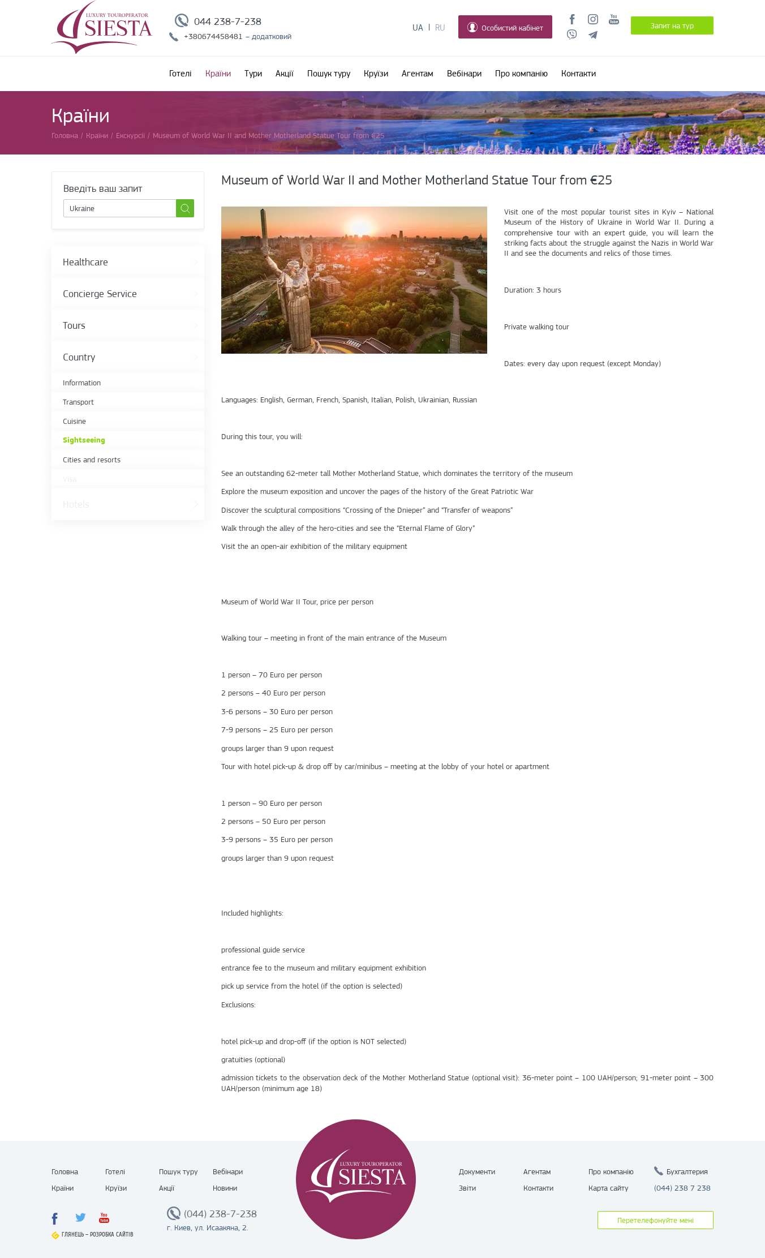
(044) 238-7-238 (220, 1214)
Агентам (417, 73)
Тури (253, 73)
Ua (417, 28)
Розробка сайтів (112, 1234)
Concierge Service (100, 293)
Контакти (578, 73)
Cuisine (74, 421)
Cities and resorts (92, 459)
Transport (78, 401)
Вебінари (464, 73)
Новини (225, 1187)
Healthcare (85, 262)
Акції (285, 73)
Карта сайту (608, 1187)
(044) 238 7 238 (682, 1187)
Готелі (180, 73)
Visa (69, 478)
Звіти (467, 1187)
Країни (218, 73)
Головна (64, 1171)
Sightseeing (84, 440)
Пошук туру (328, 73)
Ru (440, 28)
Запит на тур (672, 25)
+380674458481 (213, 36)
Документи (477, 1171)
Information (82, 382)
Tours (74, 325)
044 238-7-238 (227, 21)
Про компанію (521, 73)
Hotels (76, 504)
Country (79, 357)
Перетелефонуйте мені (655, 1220)
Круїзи (376, 73)
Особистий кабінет (505, 27)
